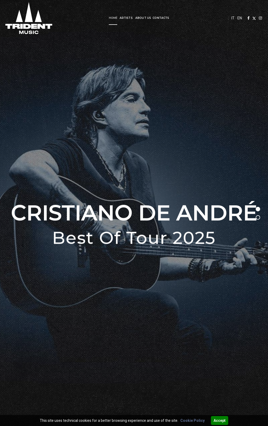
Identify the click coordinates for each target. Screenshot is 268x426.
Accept (220, 420)
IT (232, 18)
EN (239, 18)
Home (106, 18)
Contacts (154, 18)
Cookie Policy (192, 420)
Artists (119, 18)
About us (136, 18)
